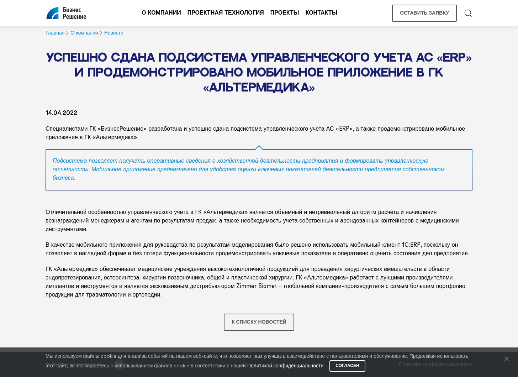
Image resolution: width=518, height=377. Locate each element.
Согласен (347, 366)
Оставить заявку (424, 13)
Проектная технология (225, 13)
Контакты (321, 13)
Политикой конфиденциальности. (285, 366)
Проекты (284, 13)
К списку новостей (259, 322)
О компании (161, 13)
